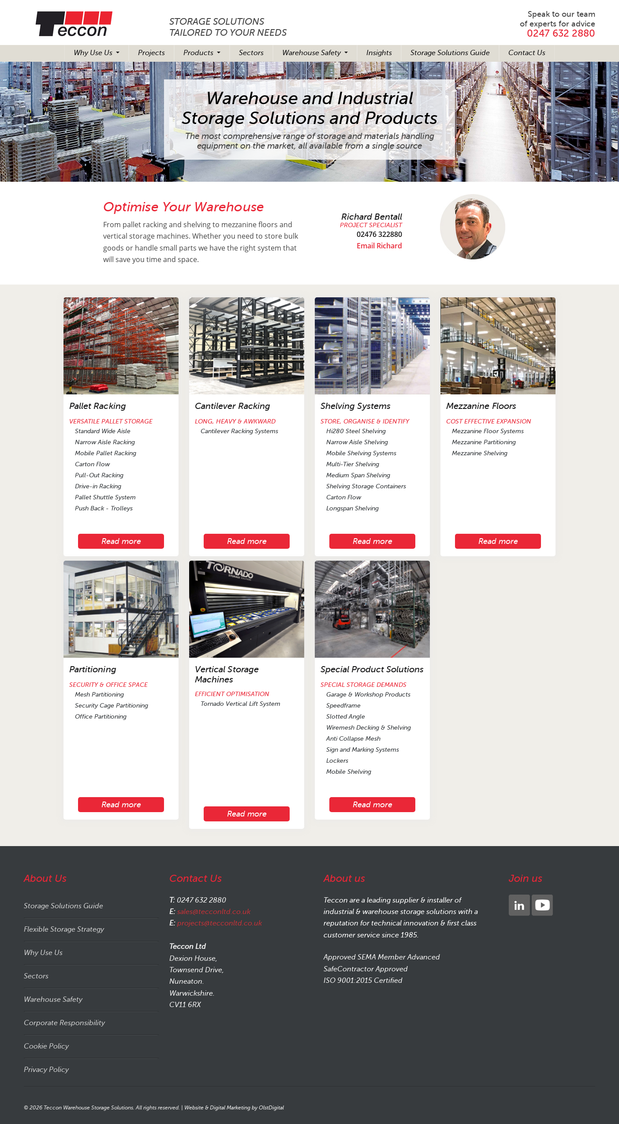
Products (199, 53)
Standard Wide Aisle (103, 431)
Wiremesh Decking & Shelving (368, 727)
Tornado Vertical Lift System (240, 704)
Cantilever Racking (232, 406)
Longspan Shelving (352, 508)
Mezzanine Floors (481, 406)
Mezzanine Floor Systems (488, 431)
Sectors (251, 53)
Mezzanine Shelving (479, 453)
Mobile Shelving (348, 771)
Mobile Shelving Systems (361, 453)
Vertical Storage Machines (227, 674)
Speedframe (343, 705)
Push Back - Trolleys (104, 508)
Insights (379, 53)
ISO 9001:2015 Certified (363, 981)
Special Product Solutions (372, 669)
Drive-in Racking (98, 486)
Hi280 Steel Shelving (356, 431)
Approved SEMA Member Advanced (382, 957)
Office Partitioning (101, 716)
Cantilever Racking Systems (239, 431)
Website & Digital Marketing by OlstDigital (234, 1108)
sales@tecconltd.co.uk (213, 912)
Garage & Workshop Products (368, 694)
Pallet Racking (97, 406)
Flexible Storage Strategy (64, 929)
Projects (151, 53)
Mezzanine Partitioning (484, 442)
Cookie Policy (46, 1046)
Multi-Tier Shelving (352, 464)
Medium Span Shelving (358, 475)
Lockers (337, 760)
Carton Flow (92, 464)
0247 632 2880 (561, 33)
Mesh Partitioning (99, 694)
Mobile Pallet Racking (105, 453)
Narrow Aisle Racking (105, 442)
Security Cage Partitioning (111, 705)
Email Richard (379, 246)
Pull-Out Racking (99, 475)
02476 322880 (379, 234)
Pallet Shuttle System (105, 497)
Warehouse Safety (312, 53)
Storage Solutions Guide (450, 53)
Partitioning (92, 669)
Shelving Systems (356, 406)
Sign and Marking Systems (362, 749)
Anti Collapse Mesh (353, 738)
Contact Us (526, 53)
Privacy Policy (46, 1070)
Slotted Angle (345, 716)
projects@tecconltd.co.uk (219, 923)
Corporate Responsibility (64, 1023)
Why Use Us (94, 53)
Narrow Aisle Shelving (357, 442)
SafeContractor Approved (366, 969)
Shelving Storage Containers (366, 486)
